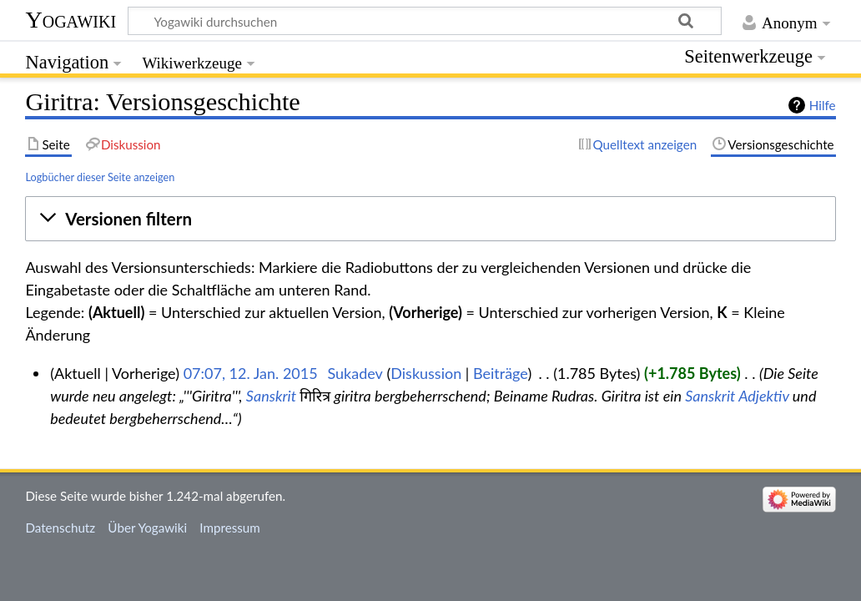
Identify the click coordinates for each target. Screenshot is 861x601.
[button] (430, 219)
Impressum (229, 527)
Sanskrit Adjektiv (736, 395)
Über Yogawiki (147, 527)
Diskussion (425, 373)
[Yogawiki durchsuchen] (424, 21)
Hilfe (822, 105)
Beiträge (500, 373)
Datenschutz (60, 527)
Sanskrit (271, 395)
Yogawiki (70, 20)
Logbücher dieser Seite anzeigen (99, 177)
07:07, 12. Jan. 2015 (251, 373)
